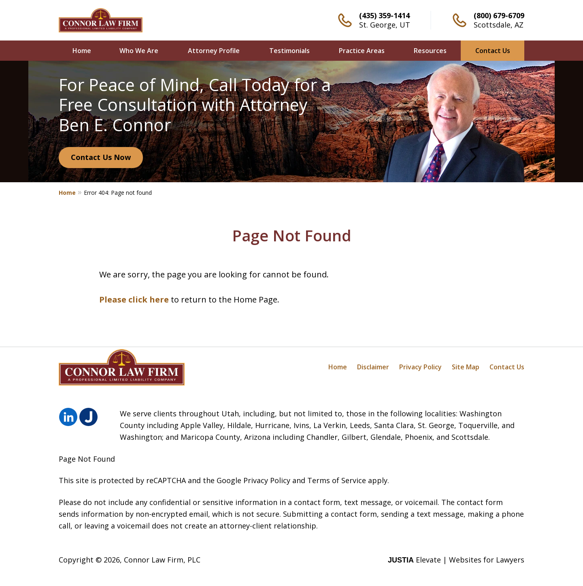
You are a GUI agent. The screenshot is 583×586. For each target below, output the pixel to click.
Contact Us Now (101, 157)
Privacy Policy (420, 366)
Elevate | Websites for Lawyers (456, 560)
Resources (430, 50)
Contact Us (492, 50)
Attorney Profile (214, 50)
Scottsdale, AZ (498, 25)
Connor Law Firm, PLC (162, 560)
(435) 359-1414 (384, 15)
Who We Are (138, 50)
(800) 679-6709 (499, 15)
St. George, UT (384, 25)
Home (81, 50)
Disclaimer (373, 366)
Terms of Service (336, 480)
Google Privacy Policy (253, 480)
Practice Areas (362, 50)
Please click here (134, 299)
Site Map (465, 366)
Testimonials (289, 50)
